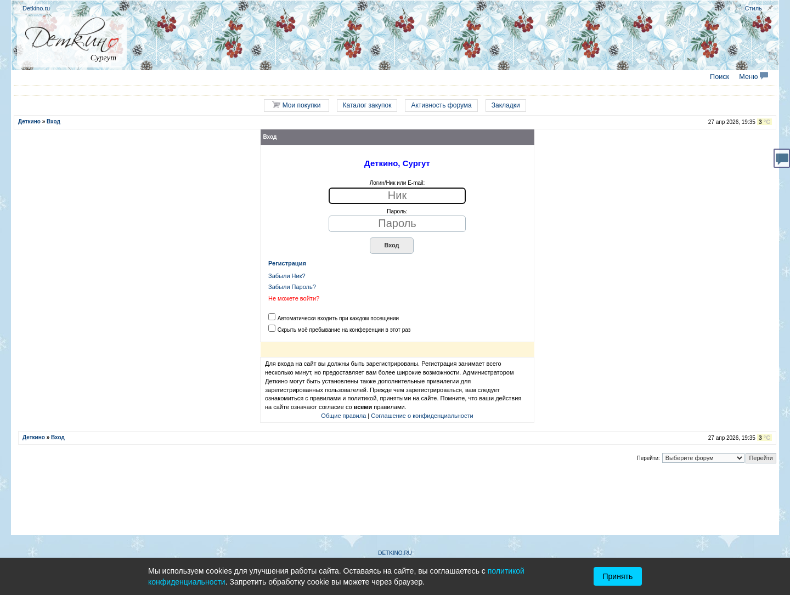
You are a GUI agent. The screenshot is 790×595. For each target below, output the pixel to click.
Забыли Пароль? (292, 287)
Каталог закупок (367, 105)
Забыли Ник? (287, 276)
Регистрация (287, 263)
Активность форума (441, 105)
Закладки (506, 105)
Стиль (753, 8)
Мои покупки (296, 105)
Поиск (719, 77)
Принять (618, 576)
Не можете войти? (293, 298)
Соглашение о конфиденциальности (422, 415)
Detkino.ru (36, 8)
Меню (753, 77)
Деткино (29, 121)
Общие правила (343, 415)
